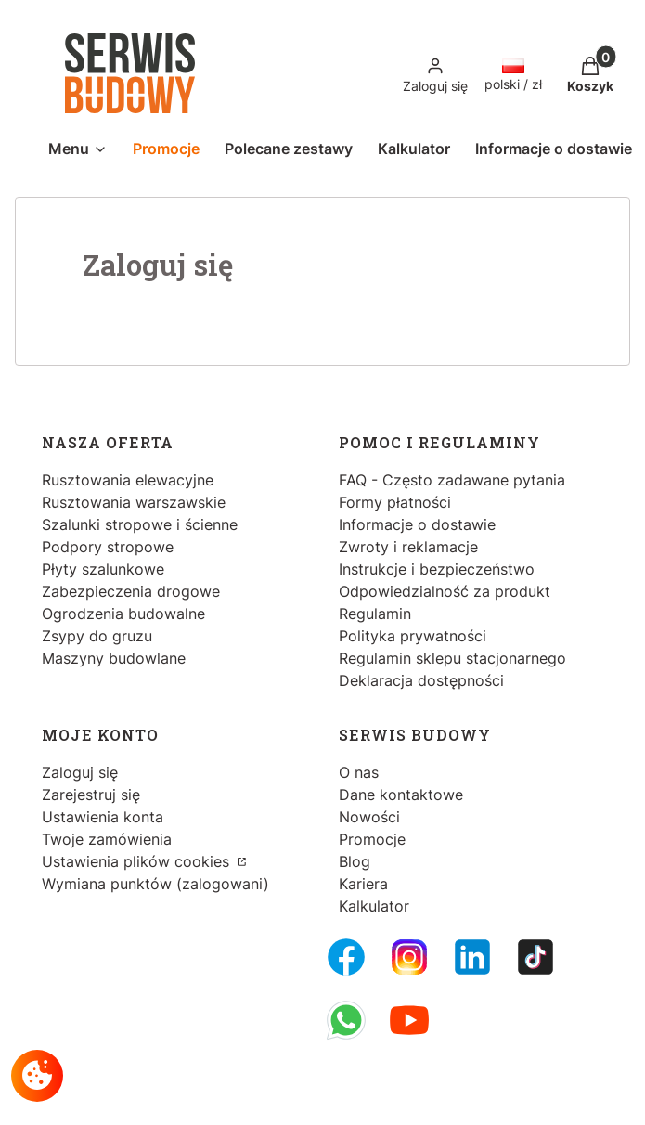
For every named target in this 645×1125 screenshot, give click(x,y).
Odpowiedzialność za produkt (444, 591)
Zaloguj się (80, 772)
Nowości (369, 817)
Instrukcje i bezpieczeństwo (437, 569)
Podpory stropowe (108, 546)
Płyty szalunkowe (103, 569)
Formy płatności (395, 502)
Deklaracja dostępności (421, 680)
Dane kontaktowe (401, 794)
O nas (359, 772)
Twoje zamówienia (107, 839)
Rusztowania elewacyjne (127, 480)
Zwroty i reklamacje (408, 546)
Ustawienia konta (102, 817)
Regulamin (375, 613)
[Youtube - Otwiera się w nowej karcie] (409, 1020)
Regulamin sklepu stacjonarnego (452, 658)
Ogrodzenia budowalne (123, 613)
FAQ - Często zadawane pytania (452, 480)
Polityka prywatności (412, 636)
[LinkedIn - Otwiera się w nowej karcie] (472, 957)
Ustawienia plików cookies (138, 861)
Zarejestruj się (91, 794)
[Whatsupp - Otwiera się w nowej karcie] (346, 1020)
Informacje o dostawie (417, 524)
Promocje (372, 839)
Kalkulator (374, 906)
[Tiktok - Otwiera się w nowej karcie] (535, 957)
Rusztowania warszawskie (134, 502)
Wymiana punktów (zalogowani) (155, 883)
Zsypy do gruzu (97, 636)
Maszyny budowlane (114, 658)
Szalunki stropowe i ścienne (140, 524)
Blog (354, 861)
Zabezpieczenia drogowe (131, 591)
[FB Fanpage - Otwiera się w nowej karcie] (346, 957)
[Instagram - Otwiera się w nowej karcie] (409, 957)
